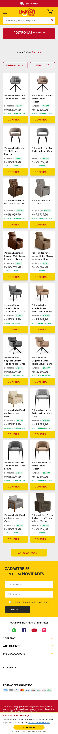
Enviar (14, 609)
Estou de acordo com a (30, 602)
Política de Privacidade (39, 602)
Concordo (29, 727)
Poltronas (37, 52)
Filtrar (42, 65)
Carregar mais (27, 552)
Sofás (27, 52)
